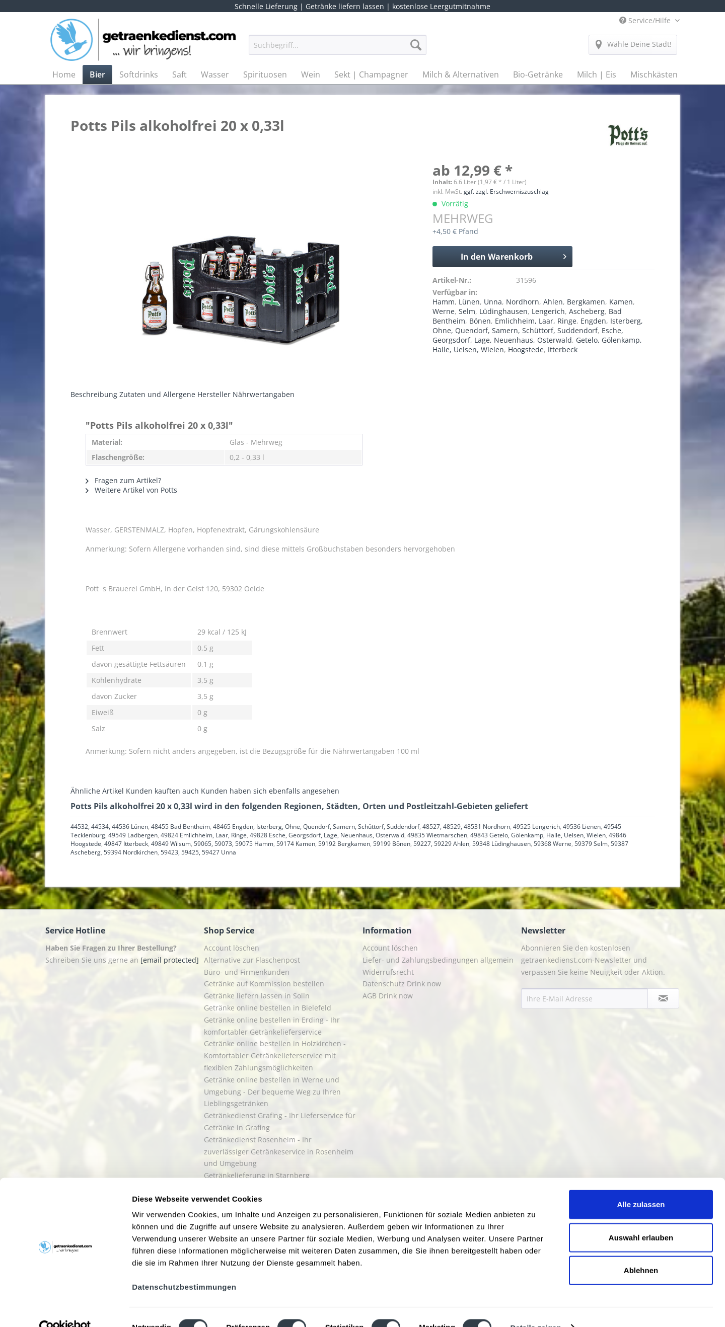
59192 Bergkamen (344, 843)
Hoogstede (526, 349)
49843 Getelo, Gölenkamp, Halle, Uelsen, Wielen (538, 835)
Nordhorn (522, 301)
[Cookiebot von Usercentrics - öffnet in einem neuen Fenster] (65, 1307)
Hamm (443, 301)
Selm (467, 311)
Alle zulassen (641, 1184)
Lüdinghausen (503, 311)
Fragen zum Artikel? (123, 480)
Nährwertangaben (264, 394)
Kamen (621, 301)
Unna (493, 301)
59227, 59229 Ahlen (441, 843)
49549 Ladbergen (133, 835)
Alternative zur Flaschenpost (252, 960)
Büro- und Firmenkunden (246, 972)
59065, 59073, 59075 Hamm (233, 843)
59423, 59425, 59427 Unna (198, 852)
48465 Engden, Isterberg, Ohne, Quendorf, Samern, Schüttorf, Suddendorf (316, 826)
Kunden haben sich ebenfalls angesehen (270, 791)
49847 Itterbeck (126, 843)
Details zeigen (535, 1307)
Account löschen (231, 948)
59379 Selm (591, 843)
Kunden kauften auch (162, 791)
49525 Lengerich (536, 826)
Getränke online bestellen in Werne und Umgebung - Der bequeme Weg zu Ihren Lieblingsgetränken (272, 1092)
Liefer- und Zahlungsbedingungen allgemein (438, 960)
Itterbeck (562, 349)
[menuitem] (337, 49)
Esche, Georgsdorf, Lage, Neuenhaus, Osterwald (527, 335)
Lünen (469, 301)
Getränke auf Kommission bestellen (264, 983)
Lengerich (548, 311)
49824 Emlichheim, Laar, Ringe (204, 835)
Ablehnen (641, 1249)
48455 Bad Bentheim (180, 826)
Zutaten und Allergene (157, 394)
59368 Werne (552, 843)
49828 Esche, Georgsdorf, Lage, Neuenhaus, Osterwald (327, 835)
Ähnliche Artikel (97, 791)
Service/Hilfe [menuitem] (646, 20)
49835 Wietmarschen (437, 835)
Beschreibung (93, 394)
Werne (443, 311)
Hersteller (214, 394)
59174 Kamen (295, 843)
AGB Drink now (387, 995)
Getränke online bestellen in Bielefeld (267, 1007)
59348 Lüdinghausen (501, 843)
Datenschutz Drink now (401, 983)
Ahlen (553, 301)
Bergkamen (586, 301)
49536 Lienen (582, 826)
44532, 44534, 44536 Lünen (109, 826)
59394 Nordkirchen (131, 852)
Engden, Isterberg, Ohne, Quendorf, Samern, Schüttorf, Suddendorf (537, 325)
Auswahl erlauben (641, 1217)
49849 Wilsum (171, 843)
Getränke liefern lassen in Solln (257, 995)
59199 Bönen (391, 843)
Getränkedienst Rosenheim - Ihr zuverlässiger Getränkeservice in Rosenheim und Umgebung (278, 1151)
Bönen (480, 321)
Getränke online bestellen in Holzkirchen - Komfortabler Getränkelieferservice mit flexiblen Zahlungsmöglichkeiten (275, 1055)
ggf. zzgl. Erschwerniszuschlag (506, 191)
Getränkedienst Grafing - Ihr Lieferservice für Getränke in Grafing (279, 1121)
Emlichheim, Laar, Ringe (535, 321)
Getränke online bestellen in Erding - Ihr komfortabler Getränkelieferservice (272, 1026)
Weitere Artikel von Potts (131, 490)
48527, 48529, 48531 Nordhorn (466, 826)
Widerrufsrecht (388, 972)
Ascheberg (587, 311)
